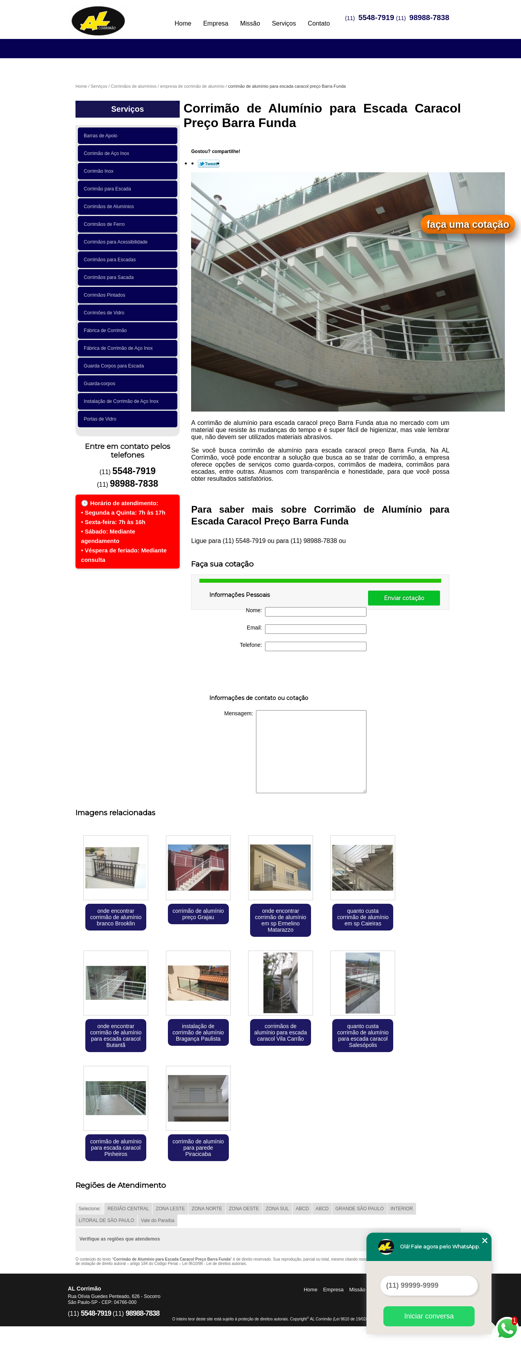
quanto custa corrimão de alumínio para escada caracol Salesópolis (363, 1035)
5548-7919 (376, 17)
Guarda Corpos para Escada (115, 366)
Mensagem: (295, 751)
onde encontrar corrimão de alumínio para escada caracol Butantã (116, 1035)
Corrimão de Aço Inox (108, 153)
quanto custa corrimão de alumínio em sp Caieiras (363, 917)
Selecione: (90, 1208)
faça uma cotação (468, 224)
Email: (307, 629)
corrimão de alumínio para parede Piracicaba (198, 1147)
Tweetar (208, 164)
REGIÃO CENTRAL (128, 1208)
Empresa (215, 23)
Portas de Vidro (101, 419)
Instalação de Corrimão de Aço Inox (122, 401)
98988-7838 (429, 17)
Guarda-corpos (101, 383)
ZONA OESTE (244, 1208)
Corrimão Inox (100, 171)
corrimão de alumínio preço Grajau (198, 914)
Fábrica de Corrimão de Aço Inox (119, 348)
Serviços (284, 23)
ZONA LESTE (170, 1208)
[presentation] (259, 674)
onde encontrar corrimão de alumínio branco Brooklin (116, 917)
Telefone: (303, 646)
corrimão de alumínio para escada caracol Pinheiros (116, 1147)
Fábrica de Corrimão (106, 330)
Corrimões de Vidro (105, 313)
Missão (250, 23)
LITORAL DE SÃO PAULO (106, 1220)
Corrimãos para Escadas (111, 259)
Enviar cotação (404, 598)
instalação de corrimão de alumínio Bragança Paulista (198, 1032)
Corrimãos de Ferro (105, 224)
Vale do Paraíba (157, 1220)
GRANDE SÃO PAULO (359, 1208)
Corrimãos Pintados (106, 295)
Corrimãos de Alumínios (110, 206)
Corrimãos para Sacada (110, 277)
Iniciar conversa (429, 1316)
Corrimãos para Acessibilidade (117, 242)
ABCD (302, 1208)
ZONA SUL (277, 1208)
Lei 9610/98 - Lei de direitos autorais (214, 1263)
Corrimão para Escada (109, 189)
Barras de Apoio (102, 135)
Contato (319, 23)
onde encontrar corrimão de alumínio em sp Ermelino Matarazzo (280, 920)
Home (183, 23)
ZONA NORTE (206, 1208)
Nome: (306, 612)
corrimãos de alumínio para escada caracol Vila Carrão (280, 1032)
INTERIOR (401, 1208)
